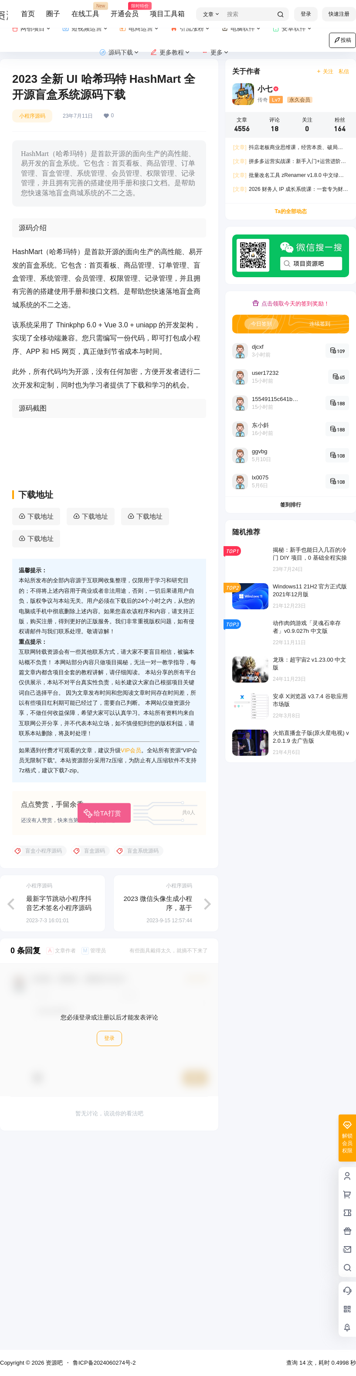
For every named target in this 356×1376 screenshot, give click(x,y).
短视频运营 (85, 29)
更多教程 (170, 53)
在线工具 (85, 10)
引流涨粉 (190, 29)
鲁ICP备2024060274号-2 (104, 1362)
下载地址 (40, 722)
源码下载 (119, 53)
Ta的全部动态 (290, 211)
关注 (324, 71)
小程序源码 (32, 116)
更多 (215, 53)
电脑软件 (241, 29)
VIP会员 (131, 956)
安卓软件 (292, 29)
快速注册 (339, 14)
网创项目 (31, 29)
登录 (306, 14)
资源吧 (53, 1362)
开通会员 (125, 10)
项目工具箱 (167, 13)
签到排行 (290, 505)
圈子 (53, 13)
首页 (28, 13)
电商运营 (139, 29)
